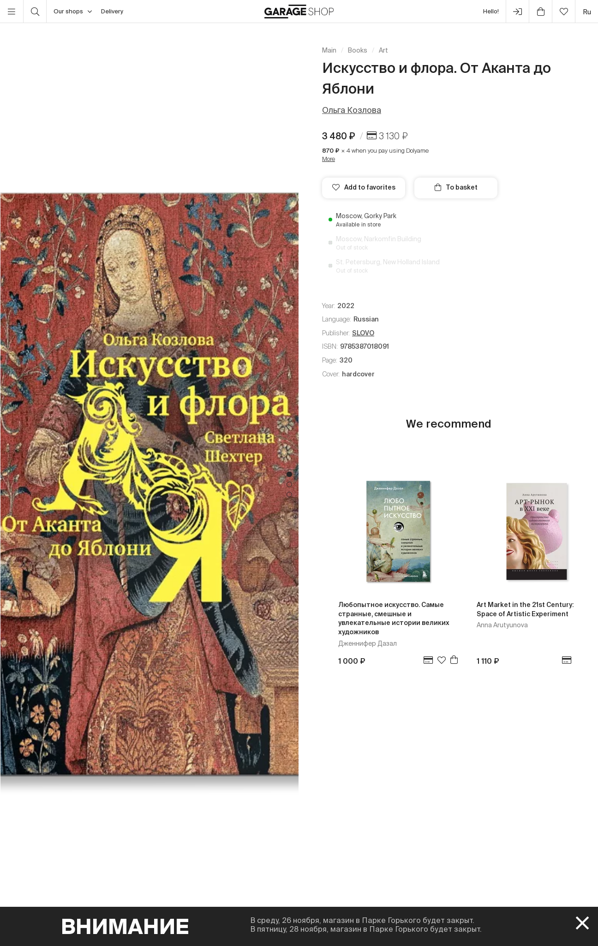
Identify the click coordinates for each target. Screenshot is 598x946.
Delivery (112, 11)
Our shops (73, 11)
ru (587, 12)
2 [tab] (289, 485)
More (328, 158)
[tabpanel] (149, 484)
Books (357, 50)
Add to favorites (363, 187)
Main (329, 50)
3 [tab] (289, 495)
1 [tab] (289, 474)
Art (383, 50)
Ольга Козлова (351, 110)
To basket (456, 187)
